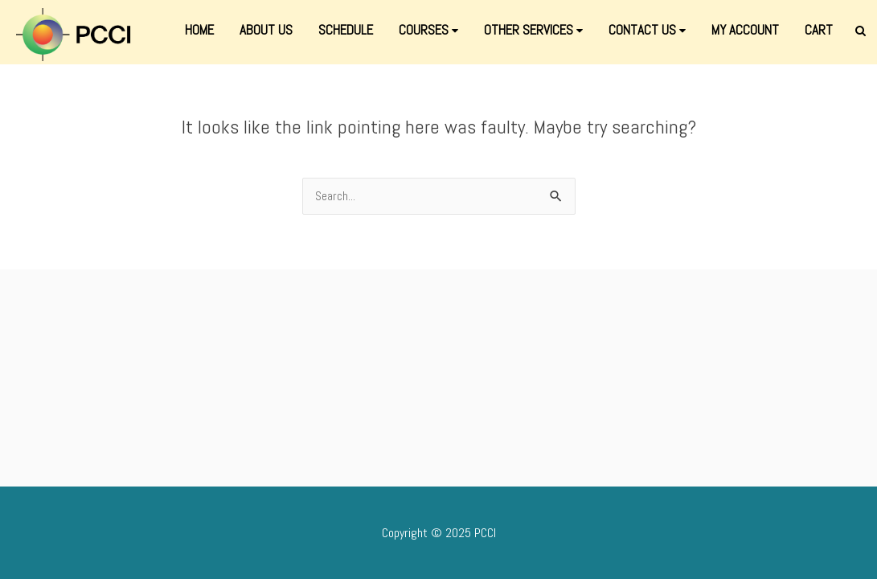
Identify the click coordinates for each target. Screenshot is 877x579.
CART (819, 30)
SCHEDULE (345, 30)
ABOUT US (266, 30)
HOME (199, 30)
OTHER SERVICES (533, 30)
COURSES (428, 30)
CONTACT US (647, 30)
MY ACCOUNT (745, 30)
